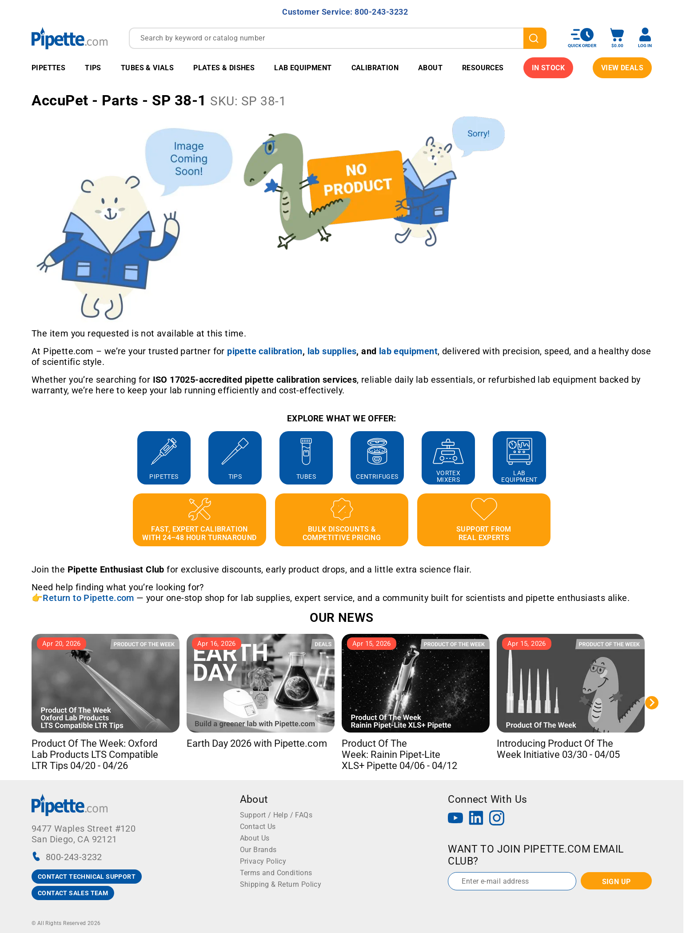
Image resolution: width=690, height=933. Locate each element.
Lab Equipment (302, 68)
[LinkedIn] (476, 819)
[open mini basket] (617, 38)
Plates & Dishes (224, 68)
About (430, 68)
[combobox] (337, 38)
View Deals (622, 68)
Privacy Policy (263, 861)
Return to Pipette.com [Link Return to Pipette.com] (88, 598)
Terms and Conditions (276, 873)
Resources (483, 68)
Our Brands (258, 849)
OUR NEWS (341, 617)
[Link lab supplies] (332, 351)
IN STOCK (548, 68)
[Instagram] (496, 819)
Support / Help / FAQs (276, 815)
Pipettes (48, 68)
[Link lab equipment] (408, 351)
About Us (255, 838)
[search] (534, 38)
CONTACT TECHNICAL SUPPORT (87, 876)
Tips (93, 68)
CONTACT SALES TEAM (73, 893)
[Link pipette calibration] (265, 351)
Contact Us (258, 826)
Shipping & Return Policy (281, 884)
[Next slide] (651, 702)
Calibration (375, 68)
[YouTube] (455, 819)
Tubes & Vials (147, 68)
